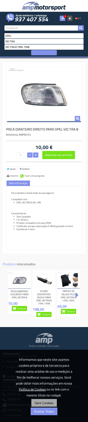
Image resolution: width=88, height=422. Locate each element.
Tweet (11, 169)
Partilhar (25, 169)
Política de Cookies (32, 389)
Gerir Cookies (44, 402)
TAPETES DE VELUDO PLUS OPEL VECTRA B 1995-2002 (68, 296)
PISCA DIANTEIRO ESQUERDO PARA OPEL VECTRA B (19, 294)
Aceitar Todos (44, 411)
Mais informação (18, 183)
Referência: (12, 134)
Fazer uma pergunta (34, 175)
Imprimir (14, 175)
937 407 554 (31, 18)
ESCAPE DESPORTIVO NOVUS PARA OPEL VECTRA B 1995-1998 (44, 297)
